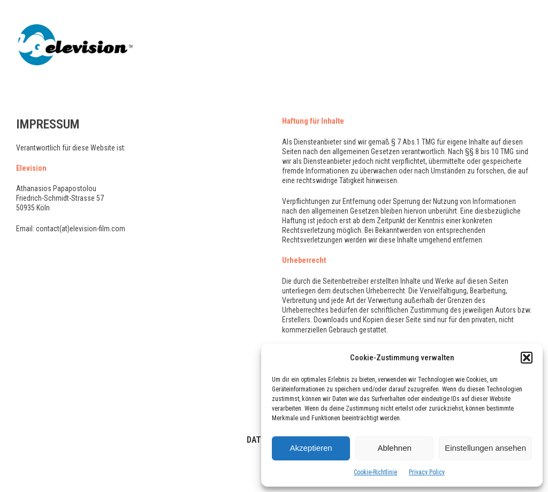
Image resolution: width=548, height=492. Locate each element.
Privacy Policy (427, 472)
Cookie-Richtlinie (375, 472)
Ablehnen (394, 447)
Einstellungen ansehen (485, 447)
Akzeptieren (311, 447)
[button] (526, 357)
